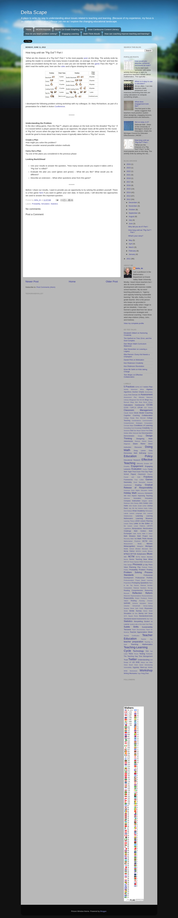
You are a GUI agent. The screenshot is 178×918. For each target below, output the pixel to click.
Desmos (137, 441)
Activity (126, 389)
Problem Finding (146, 570)
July (131, 220)
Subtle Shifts (131, 627)
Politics (126, 570)
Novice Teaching (135, 559)
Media (139, 543)
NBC (125, 557)
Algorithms (127, 392)
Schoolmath (136, 606)
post (86, 58)
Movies (150, 551)
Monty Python (129, 551)
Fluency (150, 474)
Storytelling (138, 621)
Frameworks (128, 480)
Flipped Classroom (138, 474)
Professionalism (129, 580)
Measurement (128, 543)
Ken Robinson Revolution (134, 366)
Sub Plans (149, 624)
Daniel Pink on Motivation (134, 360)
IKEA (129, 496)
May (131, 240)
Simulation (45, 204)
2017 (129, 182)
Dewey (150, 441)
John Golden (143, 503)
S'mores (149, 601)
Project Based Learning (144, 580)
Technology (138, 651)
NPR (125, 562)
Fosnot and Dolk (132, 477)
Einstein (146, 463)
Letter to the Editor (142, 523)
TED (147, 651)
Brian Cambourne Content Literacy (103, 29)
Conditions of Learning (143, 425)
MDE (151, 541)
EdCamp (142, 453)
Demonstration (129, 436)
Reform (148, 593)
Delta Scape (34, 12)
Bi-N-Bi (142, 400)
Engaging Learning (70, 34)
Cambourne (139, 405)
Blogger (103, 911)
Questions (144, 583)
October (132, 210)
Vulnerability (128, 667)
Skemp (140, 613)
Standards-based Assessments (135, 619)
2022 (129, 171)
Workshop (146, 670)
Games (149, 479)
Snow (150, 613)
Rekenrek (127, 596)
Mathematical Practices (132, 541)
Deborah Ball (137, 433)
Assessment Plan (130, 397)
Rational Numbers (140, 588)
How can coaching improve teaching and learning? (126, 34)
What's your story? (135, 236)
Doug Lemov (140, 451)
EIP (151, 463)
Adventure (134, 389)
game (97, 64)
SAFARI (127, 603)
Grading (138, 485)
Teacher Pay (146, 639)
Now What (148, 559)
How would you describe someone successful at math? (143, 63)
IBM (125, 496)
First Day (144, 472)
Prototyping (136, 583)
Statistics (54, 204)
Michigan (148, 546)
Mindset (137, 549)
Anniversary (148, 392)
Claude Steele (128, 413)
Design (140, 436)
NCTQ (138, 557)
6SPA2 (137, 387)
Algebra (149, 389)
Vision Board (128, 665)
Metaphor (140, 546)
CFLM (140, 408)
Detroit (144, 441)
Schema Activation (139, 603)
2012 (129, 199)
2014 (129, 192)
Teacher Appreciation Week (141, 632)
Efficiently (140, 463)
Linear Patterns (139, 526)
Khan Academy (139, 511)
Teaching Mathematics (141, 644)
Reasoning (148, 590)
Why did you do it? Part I (138, 227)
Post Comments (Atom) (46, 287)
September (133, 213)
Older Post (112, 281)
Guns (133, 490)
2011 (129, 259)
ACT (141, 387)
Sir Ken (134, 613)
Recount (126, 593)
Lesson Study (128, 523)
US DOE (136, 662)
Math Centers (140, 531)
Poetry (150, 567)
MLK (151, 549)
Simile (126, 611)
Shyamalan (148, 608)
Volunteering (148, 665)
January (132, 254)
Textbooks (149, 654)
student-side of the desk (137, 624)
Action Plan (148, 387)
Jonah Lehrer (142, 506)
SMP (146, 613)
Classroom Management (138, 410)
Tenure (136, 654)
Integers (144, 501)
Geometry (128, 482)
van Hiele (149, 662)
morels (144, 551)
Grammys (127, 490)
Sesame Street (129, 608)
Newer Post (32, 281)
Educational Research (132, 460)
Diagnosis (127, 444)
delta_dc (139, 268)
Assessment (146, 394)
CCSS (150, 405)
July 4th (131, 508)
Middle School (129, 549)
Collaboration (147, 415)
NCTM (131, 556)
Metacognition (129, 546)
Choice (150, 407)
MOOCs (138, 551)
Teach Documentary (138, 629)
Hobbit (150, 490)
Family (145, 469)
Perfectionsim (148, 562)
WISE (126, 671)
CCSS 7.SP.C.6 (130, 408)
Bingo (147, 400)
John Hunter (133, 506)
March (131, 247)
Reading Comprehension (133, 590)
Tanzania (127, 630)
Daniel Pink (145, 430)
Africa (142, 389)
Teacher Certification (131, 635)
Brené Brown (147, 402)
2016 (129, 185)
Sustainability (147, 627)
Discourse (138, 447)
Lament (131, 513)
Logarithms (127, 528)
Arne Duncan (133, 395)
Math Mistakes (130, 536)
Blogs (132, 402)
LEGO (137, 521)
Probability (36, 204)
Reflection (137, 593)
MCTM (144, 541)
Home (28, 29)
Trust (126, 660)
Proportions (127, 583)
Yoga (139, 673)
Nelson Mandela (147, 557)
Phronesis (137, 564)
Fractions (148, 477)
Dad (131, 430)
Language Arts (141, 513)
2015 (129, 189)
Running (142, 601)
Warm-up (143, 667)
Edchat (150, 453)
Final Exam (136, 472)
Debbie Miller (128, 433)
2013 (129, 196)
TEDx (131, 654)
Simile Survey (135, 611)
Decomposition (147, 433)
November (133, 206)
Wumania (133, 673)
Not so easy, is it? (142, 122)
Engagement (137, 466)
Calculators (128, 405)
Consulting (127, 428)
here (41, 193)
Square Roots (133, 616)
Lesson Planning (146, 521)
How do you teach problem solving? (41, 34)
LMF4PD (150, 526)
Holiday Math (130, 493)
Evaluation (136, 469)
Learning (139, 516)
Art (139, 395)
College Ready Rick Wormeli (135, 418)
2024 (129, 164)
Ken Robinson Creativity (133, 363)
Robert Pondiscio (141, 598)
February (133, 251)
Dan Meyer (137, 430)
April (131, 244)
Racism (136, 585)
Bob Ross (138, 402)
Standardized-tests (145, 616)
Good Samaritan (139, 482)
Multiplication (141, 554)
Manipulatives (137, 528)
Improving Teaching (145, 496)
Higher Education (141, 490)
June (131, 224)
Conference (60, 106)
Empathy (127, 466)
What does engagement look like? (142, 104)
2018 (129, 178)
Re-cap (150, 588)
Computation (148, 423)
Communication (148, 420)
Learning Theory (129, 521)
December (133, 202)
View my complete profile (134, 323)
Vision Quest (138, 665)
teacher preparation (133, 641)
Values (143, 662)
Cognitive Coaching (132, 415)
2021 (129, 175)
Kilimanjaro (148, 511)
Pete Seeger (128, 564)
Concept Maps (128, 425)
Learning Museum (144, 518)
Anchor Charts (138, 392)
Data (151, 430)
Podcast (144, 567)
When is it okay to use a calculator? (143, 82)
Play (139, 567)
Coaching (148, 413)
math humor (137, 533)
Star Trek (150, 619)
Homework (148, 493)
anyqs (126, 395)
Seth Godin (139, 608)
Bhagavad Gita (134, 400)
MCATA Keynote (43, 29)
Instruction (136, 501)
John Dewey (134, 503)
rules (63, 66)
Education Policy (138, 456)
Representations (136, 596)
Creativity (146, 428)
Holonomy (141, 493)
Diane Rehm (139, 444)
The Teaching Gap (131, 656)
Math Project (142, 536)
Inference (127, 498)
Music (149, 554)
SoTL (125, 616)
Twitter (132, 659)
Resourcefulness (147, 596)
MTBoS (127, 554)
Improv (134, 496)
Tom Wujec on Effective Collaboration (133, 376)
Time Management (146, 656)
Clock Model (139, 413)
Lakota (126, 513)
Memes (149, 544)
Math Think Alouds (91, 34)
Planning (132, 567)
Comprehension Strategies (133, 423)
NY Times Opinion (133, 562)
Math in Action (147, 533)
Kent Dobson (128, 511)
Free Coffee (139, 480)
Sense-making (148, 606)
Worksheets (133, 671)
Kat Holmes (139, 508)
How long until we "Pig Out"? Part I (142, 141)
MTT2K (133, 554)
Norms (126, 559)
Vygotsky (136, 667)
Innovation (137, 498)
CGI (145, 407)
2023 (129, 168)
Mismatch (145, 549)
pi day (145, 565)
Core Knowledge (136, 428)
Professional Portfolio (143, 578)
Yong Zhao (145, 673)
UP (130, 662)
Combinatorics (136, 420)
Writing (126, 673)
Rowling (134, 601)
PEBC (141, 562)
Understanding (144, 660)
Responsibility (129, 598)
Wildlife (150, 667)
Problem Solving (133, 572)
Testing (142, 654)
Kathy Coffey (148, 508)
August (132, 216)
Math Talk (133, 538)
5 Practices (129, 386)
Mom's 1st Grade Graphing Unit (69, 29)
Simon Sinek (148, 611)
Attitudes (141, 397)
